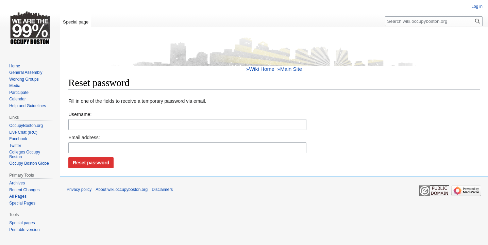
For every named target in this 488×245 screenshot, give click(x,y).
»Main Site (289, 69)
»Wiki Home (260, 69)
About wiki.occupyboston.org (122, 189)
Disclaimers (162, 189)
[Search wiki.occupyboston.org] (434, 21)
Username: (79, 114)
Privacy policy (79, 189)
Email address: (84, 137)
